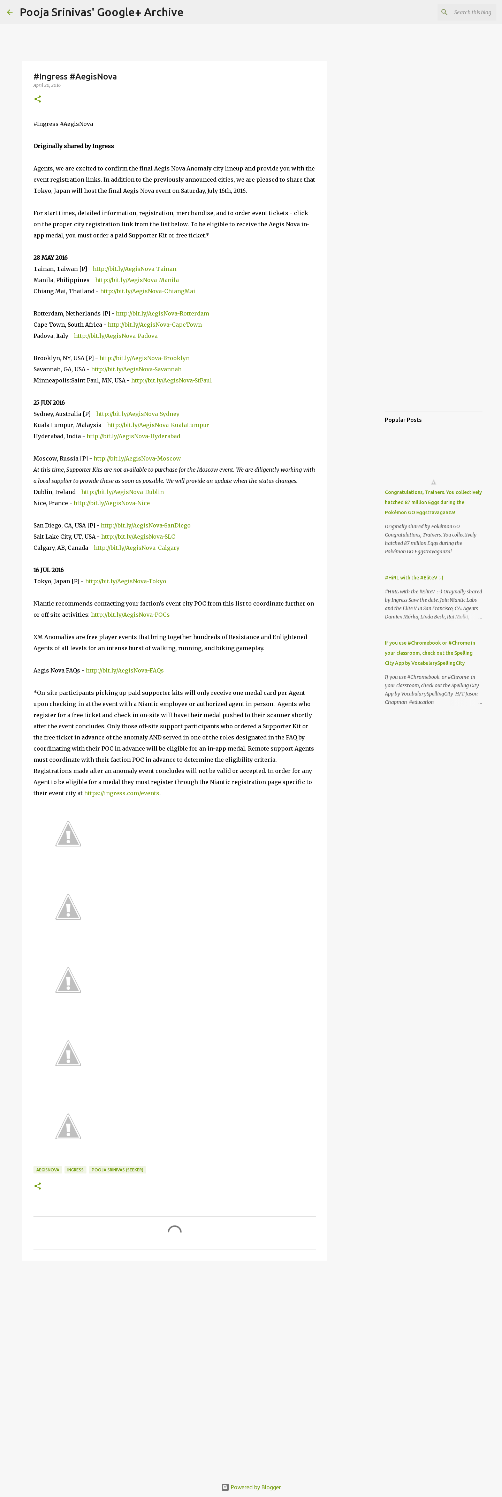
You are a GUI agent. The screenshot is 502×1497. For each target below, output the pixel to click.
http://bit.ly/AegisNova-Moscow (137, 458)
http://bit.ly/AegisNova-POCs (130, 614)
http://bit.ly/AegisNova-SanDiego (146, 525)
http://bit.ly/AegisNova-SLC (138, 536)
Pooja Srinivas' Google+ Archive (102, 12)
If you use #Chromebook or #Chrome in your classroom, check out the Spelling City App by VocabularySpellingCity (430, 653)
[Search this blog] (459, 12)
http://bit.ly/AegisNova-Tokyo (125, 581)
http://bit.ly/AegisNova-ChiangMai (147, 291)
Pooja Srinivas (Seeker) (117, 1170)
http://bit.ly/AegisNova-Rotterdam (162, 313)
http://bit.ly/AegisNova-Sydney (138, 413)
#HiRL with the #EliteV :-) (414, 577)
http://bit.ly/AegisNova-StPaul (171, 380)
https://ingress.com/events (121, 793)
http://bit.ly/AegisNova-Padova (116, 335)
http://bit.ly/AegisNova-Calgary (137, 547)
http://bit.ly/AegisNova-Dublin (122, 491)
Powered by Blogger (251, 1487)
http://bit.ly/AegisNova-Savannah (136, 369)
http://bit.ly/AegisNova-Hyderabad (133, 436)
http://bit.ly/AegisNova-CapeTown (155, 324)
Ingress (75, 1170)
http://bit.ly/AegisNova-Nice (112, 503)
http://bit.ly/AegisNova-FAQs (125, 670)
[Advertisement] (175, 1320)
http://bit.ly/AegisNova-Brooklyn (144, 358)
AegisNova (47, 1170)
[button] (37, 99)
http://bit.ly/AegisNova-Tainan (134, 268)
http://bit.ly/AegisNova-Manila (137, 279)
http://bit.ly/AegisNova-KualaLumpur (158, 424)
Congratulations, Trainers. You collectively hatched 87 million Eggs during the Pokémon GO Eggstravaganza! (433, 502)
